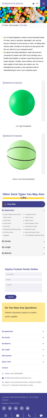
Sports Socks (29, 217)
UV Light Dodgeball (23, 126)
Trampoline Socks (30, 214)
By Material (23, 343)
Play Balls (23, 25)
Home (6, 25)
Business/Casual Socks (32, 232)
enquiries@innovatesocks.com (20, 378)
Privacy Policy (14, 403)
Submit (10, 297)
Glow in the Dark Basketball (23, 179)
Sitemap (5, 403)
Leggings (6, 235)
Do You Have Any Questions (21, 307)
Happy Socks (29, 220)
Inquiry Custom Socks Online (21, 269)
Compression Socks (31, 226)
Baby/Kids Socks (30, 229)
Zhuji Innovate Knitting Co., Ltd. (21, 397)
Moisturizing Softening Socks (12, 229)
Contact (5, 368)
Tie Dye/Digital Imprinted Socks (34, 235)
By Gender (23, 337)
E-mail (5, 377)
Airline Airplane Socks (31, 223)
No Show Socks (8, 232)
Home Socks (7, 223)
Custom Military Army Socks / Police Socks (12, 216)
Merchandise (14, 25)
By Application (23, 331)
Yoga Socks (7, 220)
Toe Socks (6, 226)
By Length (23, 349)
